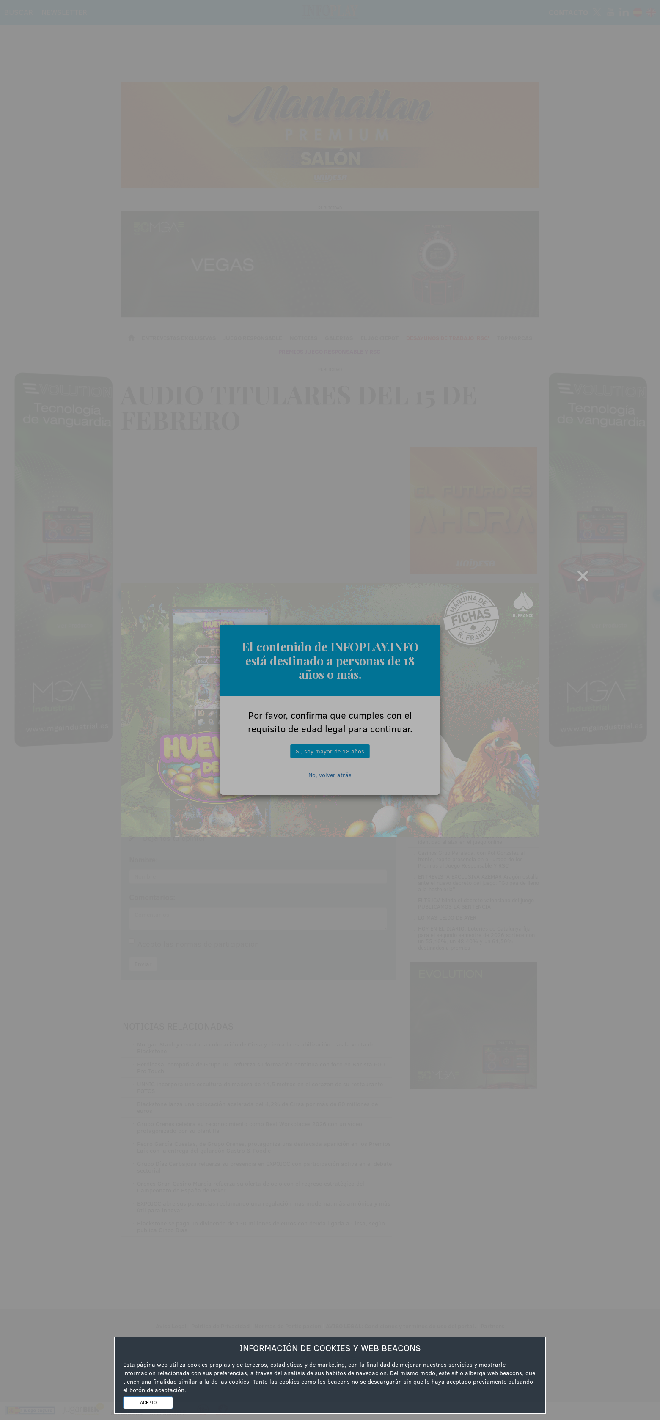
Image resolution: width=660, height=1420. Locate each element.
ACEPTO (148, 1402)
